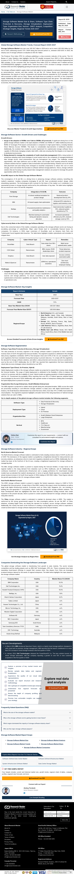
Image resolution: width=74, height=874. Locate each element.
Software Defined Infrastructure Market (51, 759)
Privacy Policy (8, 842)
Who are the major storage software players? (17, 729)
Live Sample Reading (37, 797)
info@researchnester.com (46, 832)
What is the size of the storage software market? (19, 712)
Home (3, 12)
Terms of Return (9, 837)
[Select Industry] (50, 815)
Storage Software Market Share (52, 744)
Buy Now (65, 37)
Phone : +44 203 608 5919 (46, 839)
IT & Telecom (11, 12)
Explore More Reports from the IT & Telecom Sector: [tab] (20, 754)
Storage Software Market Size (17, 740)
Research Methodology (13, 34)
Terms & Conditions (10, 844)
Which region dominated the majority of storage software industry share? (26, 723)
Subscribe (65, 820)
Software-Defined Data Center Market (15, 759)
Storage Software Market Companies (37, 747)
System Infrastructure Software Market (15, 763)
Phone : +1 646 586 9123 (45, 853)
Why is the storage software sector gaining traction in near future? (24, 718)
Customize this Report (48, 441)
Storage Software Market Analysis (53, 740)
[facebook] (65, 806)
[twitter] (61, 808)
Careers (22, 2)
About (7, 2)
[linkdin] (67, 806)
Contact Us (14, 2)
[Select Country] (63, 815)
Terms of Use (8, 835)
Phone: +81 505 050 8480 (12, 855)
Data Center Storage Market (47, 763)
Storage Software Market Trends (18, 744)
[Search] (66, 2)
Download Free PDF (41, 34)
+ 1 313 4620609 (9, 864)
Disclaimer (7, 839)
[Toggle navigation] (67, 7)
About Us (7, 828)
